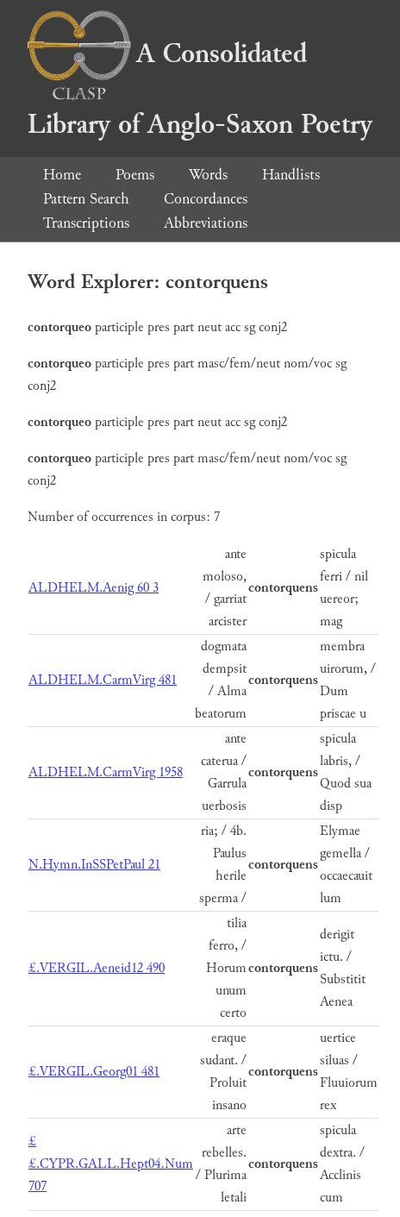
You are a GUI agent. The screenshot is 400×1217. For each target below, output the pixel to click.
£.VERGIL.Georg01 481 (93, 1072)
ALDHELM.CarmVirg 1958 (105, 772)
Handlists (291, 174)
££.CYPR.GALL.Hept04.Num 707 (110, 1164)
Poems (135, 174)
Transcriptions (86, 223)
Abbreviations (205, 223)
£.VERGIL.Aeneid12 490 (96, 968)
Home (62, 174)
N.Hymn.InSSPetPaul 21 (94, 865)
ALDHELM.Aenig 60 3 (93, 588)
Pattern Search (86, 199)
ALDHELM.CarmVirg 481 (102, 680)
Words (208, 174)
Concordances (205, 199)
